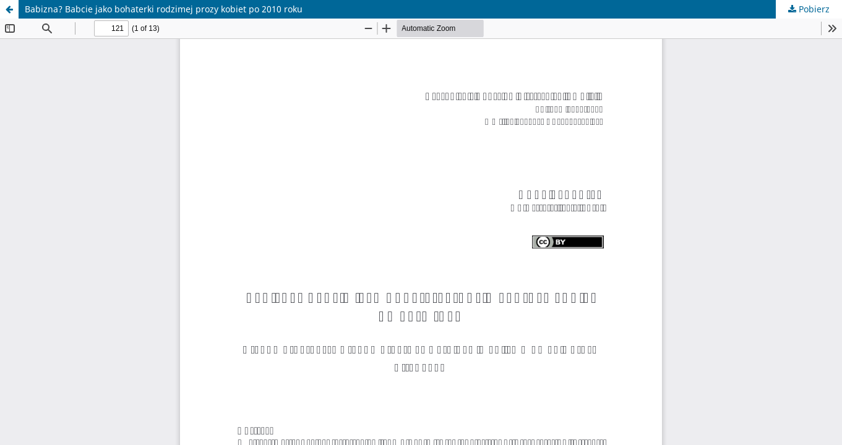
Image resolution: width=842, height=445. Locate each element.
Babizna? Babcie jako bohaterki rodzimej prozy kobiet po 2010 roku (164, 9)
